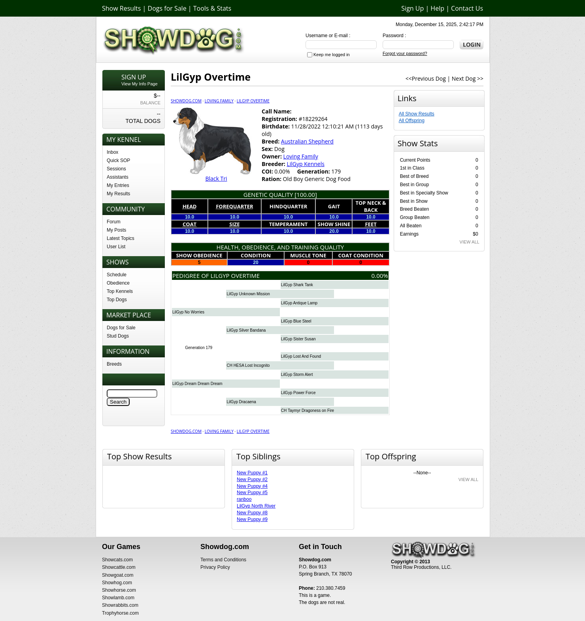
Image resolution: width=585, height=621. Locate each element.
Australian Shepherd (307, 141)
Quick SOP (118, 160)
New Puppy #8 (252, 512)
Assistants (117, 177)
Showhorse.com (119, 590)
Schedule (116, 274)
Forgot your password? (405, 53)
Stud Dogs (118, 336)
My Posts (116, 230)
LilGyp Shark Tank (297, 285)
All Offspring (412, 120)
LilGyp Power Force (298, 393)
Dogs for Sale (167, 8)
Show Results (121, 8)
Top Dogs (117, 299)
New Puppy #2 (252, 479)
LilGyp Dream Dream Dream (197, 383)
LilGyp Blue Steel (296, 321)
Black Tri (216, 178)
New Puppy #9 (252, 519)
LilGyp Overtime (253, 101)
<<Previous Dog (426, 78)
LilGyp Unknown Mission (248, 294)
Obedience (118, 283)
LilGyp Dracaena (241, 402)
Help (437, 8)
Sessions (116, 169)
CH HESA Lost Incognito (248, 365)
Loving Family (219, 101)
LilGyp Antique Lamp (299, 303)
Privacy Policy (215, 567)
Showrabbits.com (120, 605)
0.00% (380, 275)
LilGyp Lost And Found (301, 356)
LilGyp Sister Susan (298, 339)
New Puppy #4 (252, 486)
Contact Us (467, 8)
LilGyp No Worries (188, 312)
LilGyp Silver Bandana (246, 330)
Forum (114, 222)
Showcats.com (117, 559)
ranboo (244, 499)
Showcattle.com (119, 567)
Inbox (112, 152)
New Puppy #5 (252, 492)
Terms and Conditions (223, 559)
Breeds (114, 364)
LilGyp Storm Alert (297, 374)
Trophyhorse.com (120, 613)
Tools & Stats (212, 8)
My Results (118, 193)
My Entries (118, 185)
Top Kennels (120, 291)
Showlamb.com (118, 597)
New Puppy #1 (252, 473)
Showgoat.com (117, 575)
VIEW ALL (469, 242)
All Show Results (416, 114)
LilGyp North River (256, 506)
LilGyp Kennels (305, 164)
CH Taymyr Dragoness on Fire (307, 410)
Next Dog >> (467, 78)
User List (116, 246)
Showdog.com (186, 101)
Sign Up (412, 8)
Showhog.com (117, 582)
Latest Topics (120, 238)
